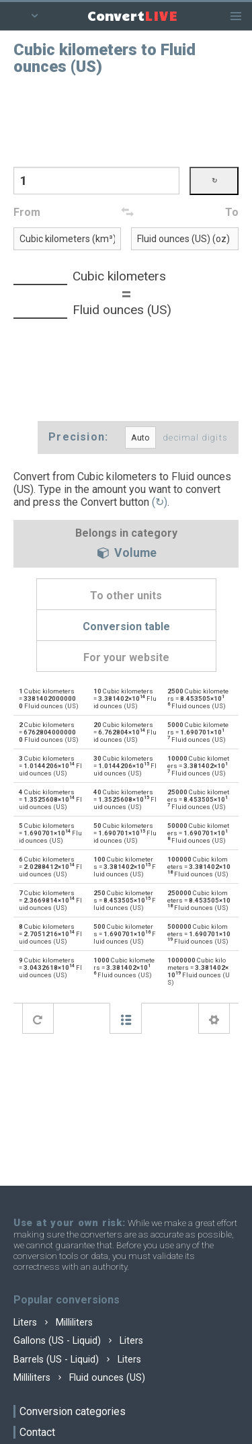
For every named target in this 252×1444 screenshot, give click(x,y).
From (26, 212)
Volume (126, 553)
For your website (126, 657)
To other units (126, 595)
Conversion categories (72, 1411)
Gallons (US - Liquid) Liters (78, 1340)
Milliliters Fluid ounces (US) (79, 1377)
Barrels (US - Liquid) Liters (77, 1359)
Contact (37, 1432)
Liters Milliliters (53, 1322)
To (232, 212)
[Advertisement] (126, 119)
